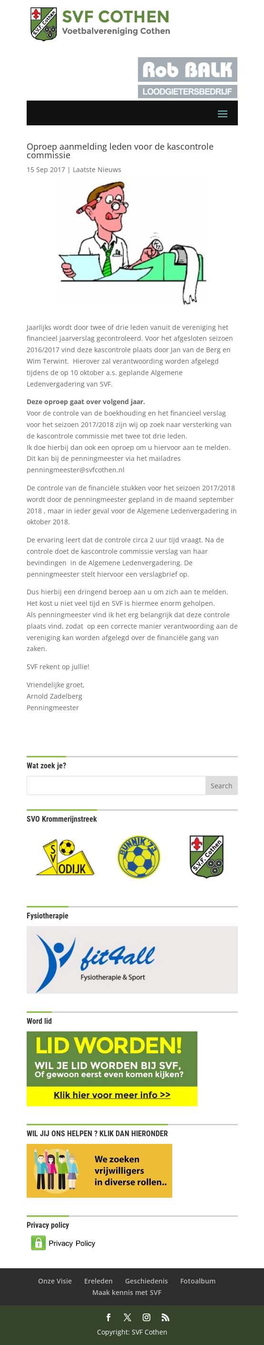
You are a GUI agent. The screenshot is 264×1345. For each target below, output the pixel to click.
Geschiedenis (146, 1280)
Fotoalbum (197, 1280)
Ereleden (98, 1280)
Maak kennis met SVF (126, 1292)
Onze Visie (55, 1280)
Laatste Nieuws (97, 169)
